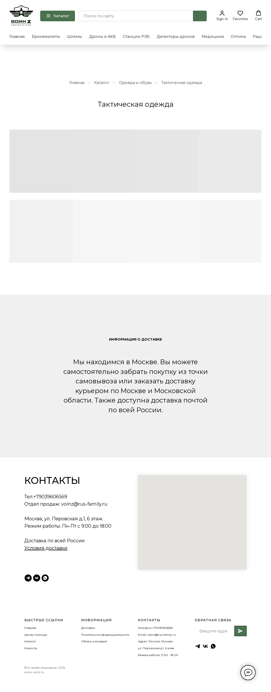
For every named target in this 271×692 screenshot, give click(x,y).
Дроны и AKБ (102, 36)
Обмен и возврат (94, 641)
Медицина (213, 36)
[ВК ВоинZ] (205, 646)
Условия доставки (45, 548)
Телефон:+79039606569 (155, 628)
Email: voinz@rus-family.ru (157, 634)
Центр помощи (35, 634)
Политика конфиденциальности (105, 634)
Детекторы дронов (176, 36)
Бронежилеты (46, 36)
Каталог (101, 82)
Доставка (88, 628)
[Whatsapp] (45, 578)
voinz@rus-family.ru (84, 504)
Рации (259, 36)
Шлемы (74, 36)
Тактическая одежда (181, 82)
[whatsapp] (213, 646)
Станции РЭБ (136, 36)
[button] (222, 15)
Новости (30, 648)
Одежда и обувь (135, 82)
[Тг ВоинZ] (28, 578)
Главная (17, 36)
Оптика (238, 36)
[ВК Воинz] (36, 578)
